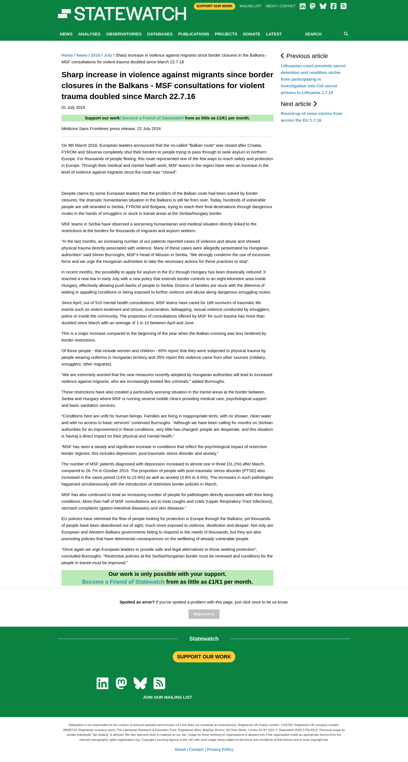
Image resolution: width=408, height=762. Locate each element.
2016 (95, 55)
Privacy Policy (220, 749)
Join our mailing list (167, 697)
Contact (196, 749)
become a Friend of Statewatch (153, 118)
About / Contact (280, 6)
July (108, 55)
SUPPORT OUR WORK (203, 657)
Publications (193, 34)
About (180, 749)
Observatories (123, 34)
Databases (160, 34)
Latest (274, 34)
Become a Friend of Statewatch (123, 582)
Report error (204, 614)
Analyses (89, 34)
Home (67, 55)
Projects (226, 34)
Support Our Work (215, 6)
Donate (251, 34)
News (66, 34)
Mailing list (250, 6)
